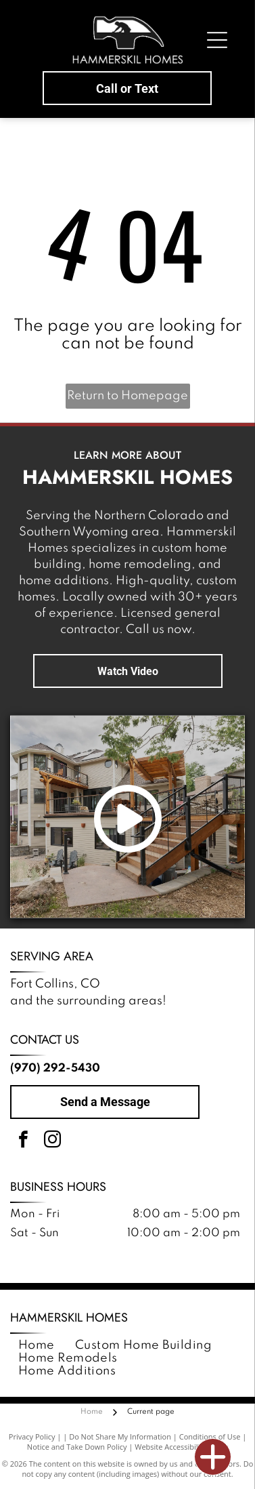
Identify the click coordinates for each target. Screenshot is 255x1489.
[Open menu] (217, 40)
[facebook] (23, 1141)
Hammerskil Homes (69, 1317)
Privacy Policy (32, 1436)
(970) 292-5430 (55, 1068)
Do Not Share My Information (120, 1436)
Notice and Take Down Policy (77, 1447)
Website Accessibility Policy (181, 1447)
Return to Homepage (127, 396)
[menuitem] (36, 1345)
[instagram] (52, 1141)
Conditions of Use (210, 1436)
